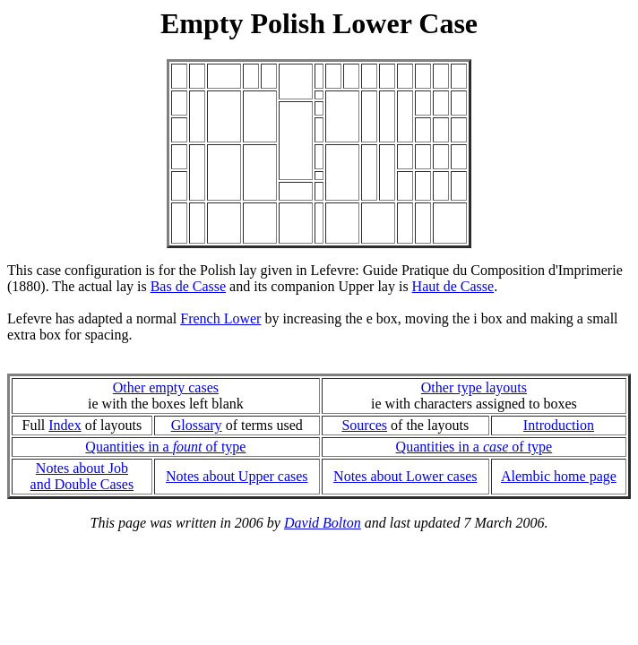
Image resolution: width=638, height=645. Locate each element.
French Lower (220, 318)
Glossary (196, 425)
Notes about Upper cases (237, 476)
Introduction (558, 425)
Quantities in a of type (165, 446)
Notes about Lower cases (405, 476)
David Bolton (322, 522)
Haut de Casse (453, 286)
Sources (364, 425)
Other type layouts (474, 387)
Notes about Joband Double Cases (82, 476)
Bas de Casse (188, 286)
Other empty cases (166, 387)
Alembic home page (558, 476)
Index (64, 425)
